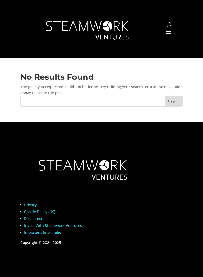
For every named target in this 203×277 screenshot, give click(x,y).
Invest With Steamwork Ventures (53, 225)
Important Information (44, 232)
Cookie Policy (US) (39, 211)
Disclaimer (33, 218)
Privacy (30, 204)
